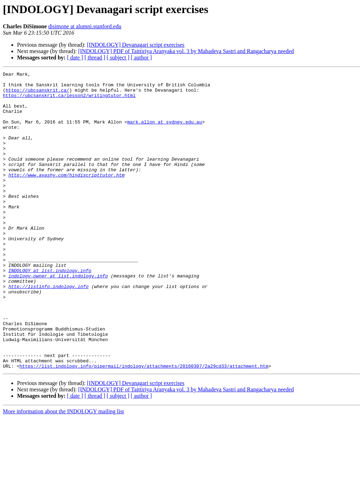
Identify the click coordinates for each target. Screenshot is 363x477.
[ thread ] (94, 57)
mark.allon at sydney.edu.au (164, 132)
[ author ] (141, 57)
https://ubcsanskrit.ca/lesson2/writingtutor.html (69, 100)
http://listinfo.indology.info (49, 330)
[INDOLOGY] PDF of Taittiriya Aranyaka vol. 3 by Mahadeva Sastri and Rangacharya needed (186, 51)
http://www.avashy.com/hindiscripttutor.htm (67, 196)
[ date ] (75, 57)
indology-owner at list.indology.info (58, 317)
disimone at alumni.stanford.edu (84, 26)
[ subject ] (118, 57)
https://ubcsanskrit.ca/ (37, 94)
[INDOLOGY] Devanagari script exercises (135, 45)
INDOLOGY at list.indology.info (50, 311)
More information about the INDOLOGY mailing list (63, 471)
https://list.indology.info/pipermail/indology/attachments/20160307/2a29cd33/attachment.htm (143, 425)
